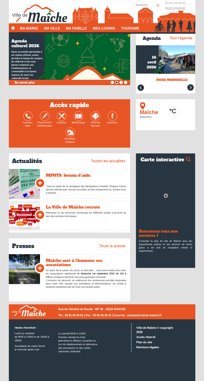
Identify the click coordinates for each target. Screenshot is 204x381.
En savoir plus (25, 82)
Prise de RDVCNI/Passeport (44, 119)
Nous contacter (175, 8)
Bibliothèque (78, 117)
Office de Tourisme (96, 119)
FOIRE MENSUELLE (171, 80)
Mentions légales (147, 347)
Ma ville (52, 28)
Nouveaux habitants (70, 136)
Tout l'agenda (181, 37)
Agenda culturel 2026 (25, 43)
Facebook (112, 117)
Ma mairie (29, 28)
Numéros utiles (28, 119)
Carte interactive (166, 159)
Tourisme (130, 28)
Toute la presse (112, 245)
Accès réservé (145, 337)
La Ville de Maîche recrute (73, 207)
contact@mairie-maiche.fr (144, 315)
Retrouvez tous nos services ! (158, 233)
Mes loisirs (104, 28)
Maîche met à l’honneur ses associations (74, 262)
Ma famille (76, 28)
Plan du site (144, 342)
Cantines (62, 117)
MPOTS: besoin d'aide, (68, 175)
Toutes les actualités (108, 160)
